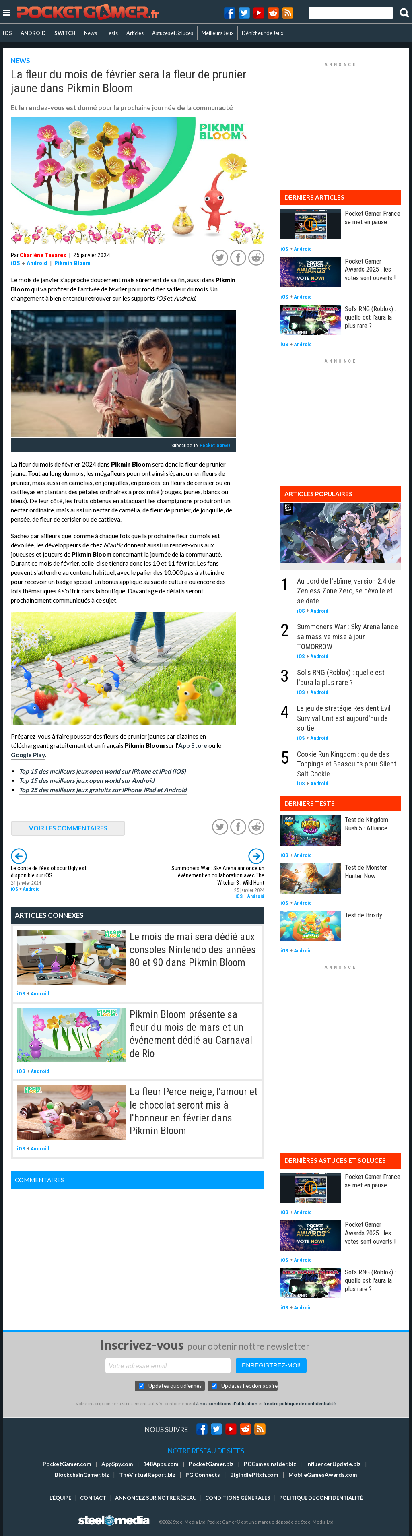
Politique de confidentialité (321, 1498)
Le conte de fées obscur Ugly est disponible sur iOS (49, 872)
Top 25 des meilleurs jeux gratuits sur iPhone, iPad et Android (103, 789)
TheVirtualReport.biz (147, 1475)
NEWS (20, 60)
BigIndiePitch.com (254, 1475)
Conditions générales (237, 1498)
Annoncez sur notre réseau (155, 1498)
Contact (93, 1498)
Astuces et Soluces (172, 33)
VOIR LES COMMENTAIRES (68, 828)
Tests (111, 33)
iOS (7, 33)
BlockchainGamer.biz (82, 1475)
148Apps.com (161, 1464)
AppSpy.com (117, 1464)
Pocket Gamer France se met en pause (372, 217)
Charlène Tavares (43, 255)
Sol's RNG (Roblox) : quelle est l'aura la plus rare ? (370, 317)
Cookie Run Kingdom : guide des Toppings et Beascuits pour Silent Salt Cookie (346, 764)
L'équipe (60, 1498)
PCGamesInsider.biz (270, 1464)
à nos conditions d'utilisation (227, 1403)
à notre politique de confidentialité (300, 1403)
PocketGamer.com (67, 1464)
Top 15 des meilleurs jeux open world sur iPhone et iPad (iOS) (102, 771)
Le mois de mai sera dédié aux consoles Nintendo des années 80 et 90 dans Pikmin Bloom (193, 950)
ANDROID (33, 33)
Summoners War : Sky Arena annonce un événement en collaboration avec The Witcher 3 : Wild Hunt (217, 875)
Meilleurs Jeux (217, 33)
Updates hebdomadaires (249, 1386)
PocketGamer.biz (211, 1464)
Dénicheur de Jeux (262, 33)
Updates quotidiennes (175, 1386)
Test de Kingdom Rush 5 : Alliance (366, 823)
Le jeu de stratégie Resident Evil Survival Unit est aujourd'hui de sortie (344, 718)
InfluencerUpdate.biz (333, 1464)
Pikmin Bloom (72, 263)
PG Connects (202, 1475)
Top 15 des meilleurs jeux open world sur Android (86, 780)
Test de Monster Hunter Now (366, 871)
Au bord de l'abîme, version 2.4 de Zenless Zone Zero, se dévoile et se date (346, 591)
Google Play (28, 754)
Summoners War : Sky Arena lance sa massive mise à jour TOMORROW (347, 636)
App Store (192, 745)
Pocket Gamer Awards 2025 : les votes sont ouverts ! (370, 269)
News (90, 33)
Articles (135, 33)
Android (37, 263)
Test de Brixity (363, 915)
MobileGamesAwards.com (322, 1475)
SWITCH (65, 33)
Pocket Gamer (215, 445)
